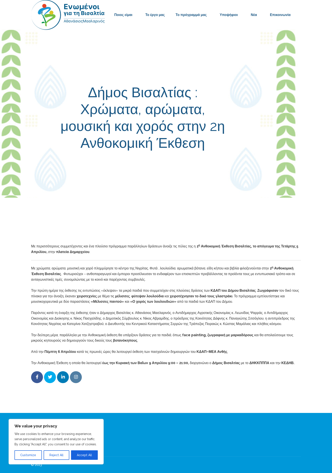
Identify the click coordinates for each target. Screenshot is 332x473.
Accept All (84, 455)
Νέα (254, 15)
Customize (28, 455)
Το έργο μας (155, 15)
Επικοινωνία (280, 15)
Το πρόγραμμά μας (191, 15)
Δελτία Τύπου (197, 162)
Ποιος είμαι (123, 15)
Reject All (56, 455)
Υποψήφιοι (229, 15)
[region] (56, 441)
